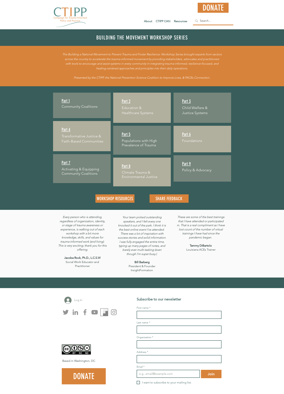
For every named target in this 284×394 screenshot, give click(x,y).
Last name (143, 322)
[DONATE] (213, 8)
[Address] (178, 359)
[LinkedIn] (75, 312)
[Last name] (178, 329)
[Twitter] (66, 312)
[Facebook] (85, 312)
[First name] (178, 314)
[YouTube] (94, 312)
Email (140, 366)
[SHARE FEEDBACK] (169, 198)
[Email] (167, 373)
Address (142, 352)
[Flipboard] (104, 312)
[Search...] (213, 21)
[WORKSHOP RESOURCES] (114, 198)
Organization (145, 337)
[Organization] (178, 344)
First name (143, 307)
